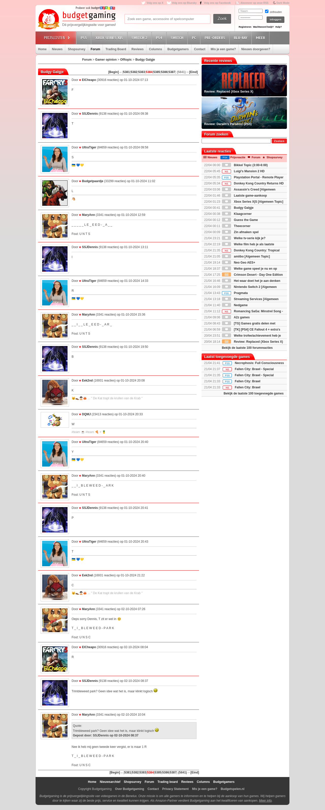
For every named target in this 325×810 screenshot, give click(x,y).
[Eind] (193, 72)
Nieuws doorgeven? (255, 49)
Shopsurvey (76, 49)
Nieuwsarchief (110, 782)
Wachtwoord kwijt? (263, 27)
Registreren (245, 27)
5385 (156, 72)
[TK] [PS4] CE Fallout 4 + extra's (251, 329)
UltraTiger (89, 147)
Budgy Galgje (145, 59)
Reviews (138, 49)
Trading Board (115, 49)
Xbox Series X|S (109, 37)
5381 (126, 72)
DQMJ (86, 414)
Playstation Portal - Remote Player (253, 177)
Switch (178, 37)
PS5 (84, 37)
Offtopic (126, 59)
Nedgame (235, 305)
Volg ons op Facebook (217, 3)
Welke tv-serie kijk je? (244, 238)
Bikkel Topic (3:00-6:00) (245, 165)
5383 (141, 72)
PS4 (160, 37)
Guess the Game (240, 220)
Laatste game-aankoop (244, 195)
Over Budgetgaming (129, 789)
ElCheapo (89, 80)
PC (195, 37)
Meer (261, 37)
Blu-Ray (241, 37)
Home (42, 49)
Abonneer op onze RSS (254, 3)
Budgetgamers (178, 49)
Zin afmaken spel (240, 232)
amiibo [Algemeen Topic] (246, 256)
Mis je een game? (223, 49)
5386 (164, 72)
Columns (155, 49)
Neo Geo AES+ (238, 262)
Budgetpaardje (92, 181)
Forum (95, 49)
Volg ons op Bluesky (184, 3)
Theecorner (236, 226)
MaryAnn (88, 215)
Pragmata (235, 293)
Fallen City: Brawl (248, 381)
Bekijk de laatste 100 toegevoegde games (254, 393)
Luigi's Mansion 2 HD (243, 171)
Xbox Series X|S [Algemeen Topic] (252, 201)
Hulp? (278, 27)
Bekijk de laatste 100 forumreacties (247, 348)
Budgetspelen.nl (232, 789)
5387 (171, 72)
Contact (199, 49)
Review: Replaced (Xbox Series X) (252, 341)
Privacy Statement (175, 789)
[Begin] (113, 72)
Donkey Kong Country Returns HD (253, 183)
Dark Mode (283, 3)
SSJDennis (90, 113)
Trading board (167, 782)
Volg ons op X (155, 3)
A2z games (236, 317)
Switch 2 (140, 37)
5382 (134, 72)
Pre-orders (216, 37)
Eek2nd (87, 380)
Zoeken (279, 141)
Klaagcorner (237, 214)
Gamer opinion (106, 59)
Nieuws (57, 49)
